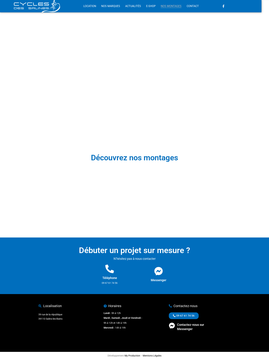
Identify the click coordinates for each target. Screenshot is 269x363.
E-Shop (155, 6)
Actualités (137, 6)
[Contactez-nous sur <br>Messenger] (172, 326)
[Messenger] (158, 271)
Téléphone (109, 278)
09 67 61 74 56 (177, 337)
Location (93, 6)
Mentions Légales (152, 355)
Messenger (158, 280)
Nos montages (175, 6)
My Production (132, 355)
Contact (197, 6)
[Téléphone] (109, 269)
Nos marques (114, 6)
